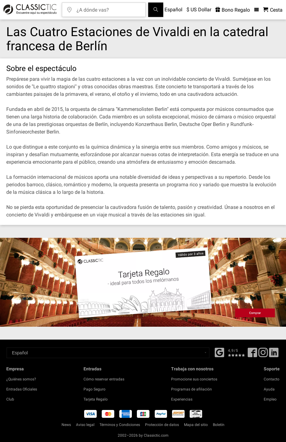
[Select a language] (108, 352)
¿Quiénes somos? (21, 379)
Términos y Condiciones (120, 425)
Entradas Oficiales (21, 389)
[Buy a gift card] (143, 282)
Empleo (270, 399)
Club (10, 399)
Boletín (218, 425)
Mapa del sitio (196, 425)
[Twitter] (263, 354)
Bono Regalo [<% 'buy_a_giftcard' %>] (232, 10)
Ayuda (269, 389)
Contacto (271, 379)
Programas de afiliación (191, 389)
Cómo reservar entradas (104, 379)
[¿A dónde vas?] (108, 8)
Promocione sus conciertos (194, 379)
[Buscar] (155, 10)
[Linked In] (273, 354)
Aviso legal (85, 425)
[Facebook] (219, 352)
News (66, 425)
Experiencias (181, 399)
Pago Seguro (94, 389)
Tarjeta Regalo (96, 399)
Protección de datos (162, 425)
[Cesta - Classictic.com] (273, 10)
